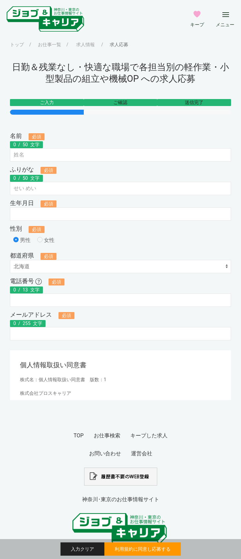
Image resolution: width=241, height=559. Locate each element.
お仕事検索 (107, 435)
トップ (17, 44)
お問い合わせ (105, 453)
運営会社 (141, 453)
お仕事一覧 (49, 44)
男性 (22, 240)
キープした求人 (149, 435)
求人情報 (85, 44)
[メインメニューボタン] (225, 14)
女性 (46, 240)
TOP (78, 435)
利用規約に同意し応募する (143, 549)
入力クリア (82, 549)
